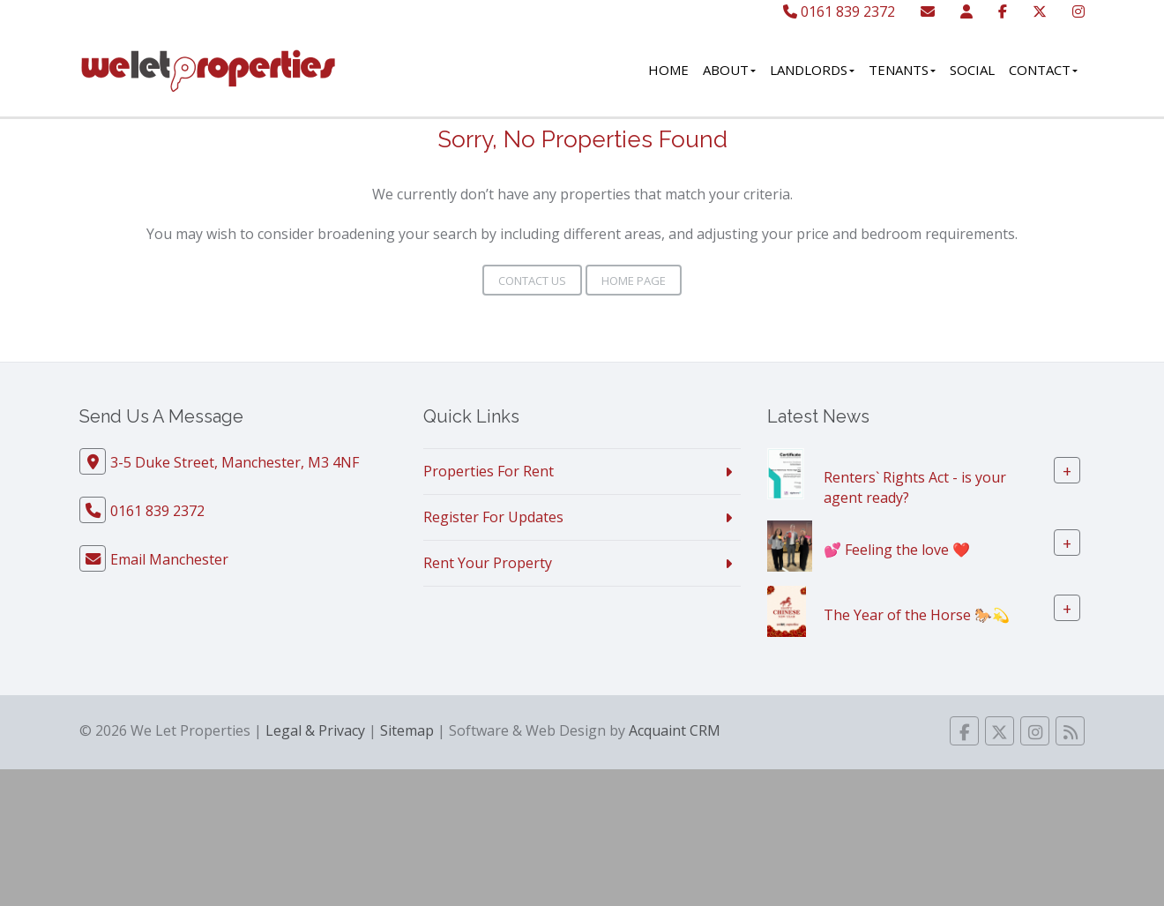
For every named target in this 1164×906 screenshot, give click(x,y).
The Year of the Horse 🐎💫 (917, 614)
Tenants (902, 70)
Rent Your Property (487, 563)
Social (972, 70)
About (729, 70)
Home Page (633, 280)
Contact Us (532, 280)
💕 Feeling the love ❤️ (897, 548)
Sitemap (407, 730)
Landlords (812, 70)
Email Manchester (169, 559)
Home (668, 70)
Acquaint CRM (674, 730)
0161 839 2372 (839, 11)
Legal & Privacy (315, 730)
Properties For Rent (488, 471)
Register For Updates (493, 517)
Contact (1043, 70)
